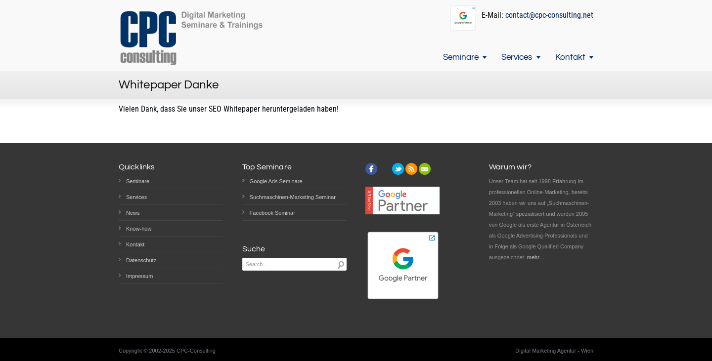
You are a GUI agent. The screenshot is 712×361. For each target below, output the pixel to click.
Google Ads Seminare (276, 181)
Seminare (461, 57)
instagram (385, 169)
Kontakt (570, 57)
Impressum (139, 276)
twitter (398, 169)
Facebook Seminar (272, 213)
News (133, 213)
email (425, 169)
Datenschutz (141, 260)
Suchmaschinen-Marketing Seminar (293, 197)
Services (516, 57)
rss (411, 169)
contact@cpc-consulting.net (549, 15)
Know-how (138, 229)
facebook (371, 169)
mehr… (536, 257)
